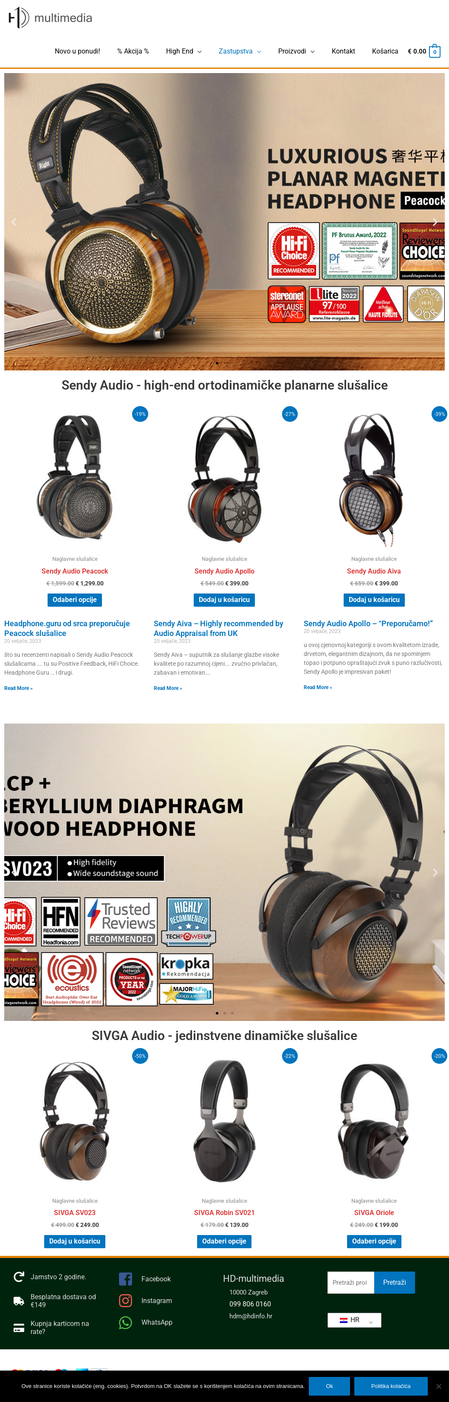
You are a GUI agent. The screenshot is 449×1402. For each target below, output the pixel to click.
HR (349, 1323)
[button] (13, 223)
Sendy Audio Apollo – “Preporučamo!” (368, 625)
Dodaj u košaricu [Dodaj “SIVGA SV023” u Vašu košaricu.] (74, 1244)
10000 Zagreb (250, 1295)
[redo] (50, 1280)
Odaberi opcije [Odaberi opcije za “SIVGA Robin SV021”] (224, 1244)
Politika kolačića (391, 1386)
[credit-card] (57, 1331)
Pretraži (394, 1285)
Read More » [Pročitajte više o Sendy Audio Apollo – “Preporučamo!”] (318, 689)
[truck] (57, 1304)
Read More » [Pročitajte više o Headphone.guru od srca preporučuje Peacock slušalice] (18, 690)
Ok (329, 1386)
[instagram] (162, 1307)
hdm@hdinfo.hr (252, 1319)
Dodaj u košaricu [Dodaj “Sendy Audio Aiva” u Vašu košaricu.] (374, 601)
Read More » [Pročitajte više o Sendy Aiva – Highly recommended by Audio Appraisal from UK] (168, 690)
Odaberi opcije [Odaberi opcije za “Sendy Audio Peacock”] (75, 601)
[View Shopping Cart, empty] (423, 52)
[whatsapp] (162, 1326)
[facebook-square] (162, 1285)
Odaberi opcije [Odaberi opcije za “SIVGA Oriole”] (374, 1245)
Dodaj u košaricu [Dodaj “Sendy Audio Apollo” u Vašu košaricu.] (224, 601)
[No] (438, 1386)
